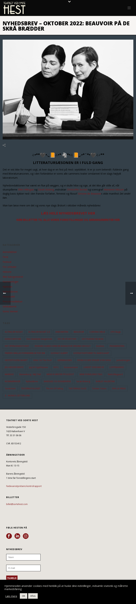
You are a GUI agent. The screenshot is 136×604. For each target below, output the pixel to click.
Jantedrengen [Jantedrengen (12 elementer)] (123, 360)
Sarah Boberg (46, 189)
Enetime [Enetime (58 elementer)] (100, 346)
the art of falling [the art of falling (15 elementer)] (54, 388)
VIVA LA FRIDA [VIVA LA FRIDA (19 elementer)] (119, 388)
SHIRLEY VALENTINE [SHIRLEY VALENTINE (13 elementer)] (105, 381)
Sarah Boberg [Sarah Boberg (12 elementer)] (83, 381)
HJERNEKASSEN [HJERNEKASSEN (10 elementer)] (64, 360)
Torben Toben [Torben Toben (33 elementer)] (99, 388)
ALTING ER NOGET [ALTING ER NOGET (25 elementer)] (14, 331)
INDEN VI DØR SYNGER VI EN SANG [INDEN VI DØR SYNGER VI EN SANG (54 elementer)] (94, 360)
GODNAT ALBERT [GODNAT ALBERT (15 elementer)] (59, 353)
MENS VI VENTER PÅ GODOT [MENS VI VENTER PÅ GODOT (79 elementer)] (60, 374)
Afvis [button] (33, 595)
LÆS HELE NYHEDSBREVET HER (68, 213)
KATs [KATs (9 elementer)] (55, 367)
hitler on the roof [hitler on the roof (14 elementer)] (42, 360)
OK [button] (23, 595)
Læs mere (11, 596)
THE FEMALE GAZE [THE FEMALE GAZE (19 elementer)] (77, 388)
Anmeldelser (10, 252)
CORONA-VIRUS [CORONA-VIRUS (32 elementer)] (97, 331)
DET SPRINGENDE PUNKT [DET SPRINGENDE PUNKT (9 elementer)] (17, 346)
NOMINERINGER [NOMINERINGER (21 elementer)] (12, 381)
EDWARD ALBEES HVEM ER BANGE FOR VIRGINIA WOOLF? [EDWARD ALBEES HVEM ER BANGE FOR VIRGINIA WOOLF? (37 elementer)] (63, 346)
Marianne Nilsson (114, 189)
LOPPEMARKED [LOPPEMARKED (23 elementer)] (116, 367)
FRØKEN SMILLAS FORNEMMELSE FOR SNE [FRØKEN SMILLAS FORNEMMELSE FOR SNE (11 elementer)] (25, 353)
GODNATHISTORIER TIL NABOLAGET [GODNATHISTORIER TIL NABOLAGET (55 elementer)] (91, 353)
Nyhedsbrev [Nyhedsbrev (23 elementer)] (32, 381)
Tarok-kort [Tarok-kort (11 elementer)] (10, 388)
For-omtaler (9, 266)
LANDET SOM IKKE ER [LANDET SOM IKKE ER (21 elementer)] (93, 367)
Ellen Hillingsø (26, 189)
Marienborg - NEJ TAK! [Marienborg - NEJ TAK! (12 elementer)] (30, 374)
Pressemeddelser (12, 301)
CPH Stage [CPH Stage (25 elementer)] (115, 331)
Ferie (5, 257)
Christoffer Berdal (77, 189)
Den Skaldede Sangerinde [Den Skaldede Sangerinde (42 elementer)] (39, 338)
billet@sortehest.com (17, 504)
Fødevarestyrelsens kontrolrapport (24, 486)
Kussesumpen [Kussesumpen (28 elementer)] (71, 367)
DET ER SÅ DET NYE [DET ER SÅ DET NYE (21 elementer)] (67, 338)
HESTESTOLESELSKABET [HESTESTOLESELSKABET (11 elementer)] (16, 360)
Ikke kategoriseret (13, 276)
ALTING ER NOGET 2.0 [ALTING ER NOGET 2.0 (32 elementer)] (39, 331)
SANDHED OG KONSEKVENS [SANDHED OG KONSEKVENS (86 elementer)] (57, 381)
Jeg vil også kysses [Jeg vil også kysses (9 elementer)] (38, 367)
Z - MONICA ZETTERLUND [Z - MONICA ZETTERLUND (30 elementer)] (17, 395)
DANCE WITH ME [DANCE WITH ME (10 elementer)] (13, 338)
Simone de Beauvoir (89, 193)
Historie (7, 271)
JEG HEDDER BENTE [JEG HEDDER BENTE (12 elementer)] (14, 367)
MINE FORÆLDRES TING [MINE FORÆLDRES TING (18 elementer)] (91, 374)
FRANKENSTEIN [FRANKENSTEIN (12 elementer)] (117, 346)
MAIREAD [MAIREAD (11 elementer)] (9, 374)
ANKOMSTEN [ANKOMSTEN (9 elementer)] (61, 331)
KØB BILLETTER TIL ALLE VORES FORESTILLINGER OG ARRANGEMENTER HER (68, 220)
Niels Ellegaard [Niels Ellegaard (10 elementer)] (115, 374)
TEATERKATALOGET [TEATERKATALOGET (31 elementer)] (30, 388)
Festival (7, 262)
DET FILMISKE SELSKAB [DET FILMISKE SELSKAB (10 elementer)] (92, 338)
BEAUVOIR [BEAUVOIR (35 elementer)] (79, 331)
